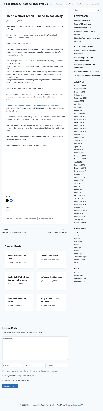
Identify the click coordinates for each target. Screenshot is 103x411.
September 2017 (80, 177)
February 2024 (79, 113)
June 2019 (78, 141)
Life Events (78, 238)
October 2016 (79, 208)
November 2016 (80, 205)
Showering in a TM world (89, 72)
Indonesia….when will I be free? (52, 231)
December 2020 (80, 128)
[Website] (58, 365)
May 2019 (78, 144)
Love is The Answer (49, 255)
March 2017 (78, 192)
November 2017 (80, 171)
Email (28, 366)
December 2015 (80, 223)
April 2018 (78, 162)
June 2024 (78, 107)
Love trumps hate (30, 218)
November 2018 (80, 159)
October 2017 (79, 174)
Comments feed (80, 278)
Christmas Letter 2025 (82, 20)
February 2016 (79, 217)
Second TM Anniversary (83, 24)
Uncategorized (79, 260)
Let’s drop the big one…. (51, 277)
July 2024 (77, 104)
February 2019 (79, 153)
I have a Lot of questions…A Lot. (18, 231)
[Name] (12, 365)
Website (52, 366)
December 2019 (80, 131)
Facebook (9, 218)
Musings (77, 248)
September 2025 (80, 89)
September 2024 (80, 98)
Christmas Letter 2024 (82, 28)
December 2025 (80, 86)
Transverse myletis (92, 4)
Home (51, 4)
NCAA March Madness (45, 218)
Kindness (19, 218)
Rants (8, 12)
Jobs (76, 232)
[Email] (35, 365)
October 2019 (79, 134)
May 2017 (78, 186)
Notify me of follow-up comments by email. (20, 376)
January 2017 (79, 198)
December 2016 (80, 201)
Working (77, 263)
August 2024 (79, 101)
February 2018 (79, 165)
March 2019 (78, 150)
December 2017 (80, 168)
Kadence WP (78, 405)
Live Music (78, 241)
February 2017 (79, 195)
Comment (7, 339)
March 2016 (78, 214)
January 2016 (79, 220)
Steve (9, 21)
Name (6, 366)
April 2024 (78, 110)
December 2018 (80, 156)
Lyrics (76, 244)
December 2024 (80, 92)
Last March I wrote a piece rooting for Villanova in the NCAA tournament (33, 105)
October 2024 (79, 95)
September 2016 (80, 211)
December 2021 (80, 125)
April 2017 (78, 189)
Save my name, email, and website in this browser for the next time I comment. (31, 371)
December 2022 (80, 122)
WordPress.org (79, 281)
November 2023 (80, 119)
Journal (77, 235)
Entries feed (78, 275)
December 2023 (80, 116)
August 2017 (79, 180)
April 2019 (78, 147)
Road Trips (78, 254)
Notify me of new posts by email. (16, 380)
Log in (76, 272)
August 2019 (79, 138)
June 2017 (78, 183)
